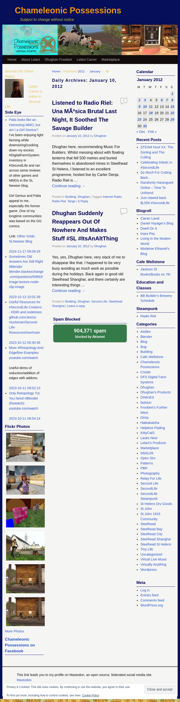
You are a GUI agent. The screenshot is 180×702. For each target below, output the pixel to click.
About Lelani (30, 59)
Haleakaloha (149, 423)
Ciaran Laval (149, 218)
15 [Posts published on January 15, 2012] (172, 106)
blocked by (90, 333)
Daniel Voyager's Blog (156, 223)
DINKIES (147, 397)
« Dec (140, 132)
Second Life (99, 301)
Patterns (146, 463)
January (95, 71)
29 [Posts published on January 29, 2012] (172, 119)
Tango (72, 201)
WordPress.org (151, 605)
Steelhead (148, 524)
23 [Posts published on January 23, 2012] (139, 119)
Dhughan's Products (155, 392)
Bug (143, 347)
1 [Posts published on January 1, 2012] (172, 94)
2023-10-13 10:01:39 (24, 297)
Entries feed (149, 595)
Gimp (144, 417)
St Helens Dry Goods (156, 504)
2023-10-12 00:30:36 (24, 342)
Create (145, 372)
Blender (146, 337)
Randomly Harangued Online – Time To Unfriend (156, 187)
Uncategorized (151, 554)
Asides (145, 331)
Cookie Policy (90, 695)
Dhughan (100, 136)
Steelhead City (151, 534)
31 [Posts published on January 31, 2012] (145, 126)
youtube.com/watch (23, 358)
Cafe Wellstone (151, 357)
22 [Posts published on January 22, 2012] (172, 113)
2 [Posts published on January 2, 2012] (139, 100)
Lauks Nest (148, 438)
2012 (81, 71)
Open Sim (147, 458)
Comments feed (152, 600)
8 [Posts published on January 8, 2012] (172, 100)
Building (70, 196)
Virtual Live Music (153, 559)
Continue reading (68, 186)
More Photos (14, 631)
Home (12, 59)
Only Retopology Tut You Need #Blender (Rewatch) (24, 398)
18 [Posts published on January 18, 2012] (151, 113)
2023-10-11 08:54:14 (24, 418)
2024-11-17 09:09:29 (24, 251)
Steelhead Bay (151, 529)
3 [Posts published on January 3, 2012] (145, 100)
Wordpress (148, 569)
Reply (83, 201)
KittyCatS (147, 433)
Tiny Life (146, 549)
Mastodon (24, 680)
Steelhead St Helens (155, 544)
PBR (143, 468)
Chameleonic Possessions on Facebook (20, 645)
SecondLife (148, 488)
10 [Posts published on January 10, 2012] (145, 106)
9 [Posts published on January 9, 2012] (139, 106)
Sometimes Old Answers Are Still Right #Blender (26, 262)
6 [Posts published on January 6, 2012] (162, 100)
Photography (150, 473)
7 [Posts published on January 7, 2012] (167, 100)
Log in (145, 590)
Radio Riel (59, 201)
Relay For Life (150, 478)
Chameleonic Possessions (68, 10)
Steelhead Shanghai (155, 539)
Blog (143, 342)
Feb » (152, 132)
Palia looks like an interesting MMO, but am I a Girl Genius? (24, 125)
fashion (145, 402)
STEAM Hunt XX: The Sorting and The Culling (156, 152)
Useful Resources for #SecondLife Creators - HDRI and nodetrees (25, 307)
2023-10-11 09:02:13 (24, 388)
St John (146, 509)
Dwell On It (148, 228)
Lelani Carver (87, 59)
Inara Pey (147, 233)
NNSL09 (146, 453)
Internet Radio (112, 196)
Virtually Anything (153, 564)
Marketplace (110, 59)
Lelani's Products (153, 443)
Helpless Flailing (152, 428)
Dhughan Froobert (58, 59)
